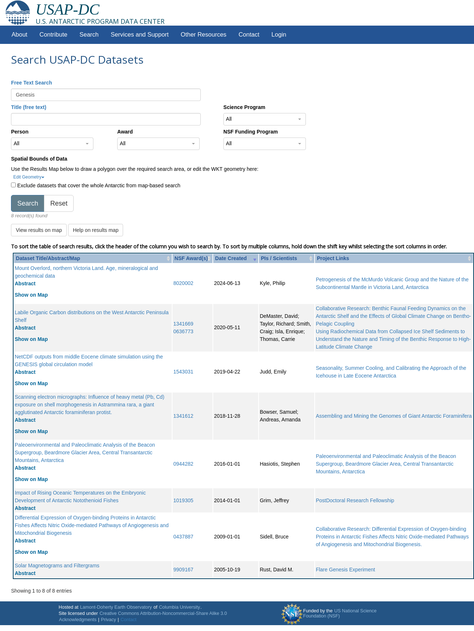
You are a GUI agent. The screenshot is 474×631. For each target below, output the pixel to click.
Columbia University (179, 607)
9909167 (183, 569)
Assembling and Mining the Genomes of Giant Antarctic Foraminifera (394, 416)
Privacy (108, 619)
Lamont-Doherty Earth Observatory (116, 607)
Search (89, 34)
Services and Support (140, 34)
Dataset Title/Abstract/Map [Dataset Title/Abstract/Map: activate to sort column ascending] (48, 258)
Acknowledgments (77, 619)
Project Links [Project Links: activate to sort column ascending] (333, 258)
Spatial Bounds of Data (39, 159)
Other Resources (203, 34)
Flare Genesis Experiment (345, 569)
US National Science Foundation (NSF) (340, 613)
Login (278, 34)
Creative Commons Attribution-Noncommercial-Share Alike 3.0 (163, 613)
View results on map (39, 230)
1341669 (183, 324)
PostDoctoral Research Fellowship (355, 500)
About (19, 34)
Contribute (53, 34)
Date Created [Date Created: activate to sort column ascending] (231, 258)
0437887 (183, 537)
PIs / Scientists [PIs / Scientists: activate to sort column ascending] (279, 258)
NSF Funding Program (250, 132)
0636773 (183, 331)
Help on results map (96, 230)
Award (125, 132)
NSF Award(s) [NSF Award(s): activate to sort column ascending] (191, 258)
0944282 (183, 464)
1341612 (183, 416)
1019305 (183, 500)
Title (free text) (28, 107)
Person (19, 132)
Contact (248, 34)
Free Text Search (31, 83)
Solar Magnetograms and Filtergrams (57, 565)
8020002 (183, 283)
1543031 (183, 372)
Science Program (244, 107)
